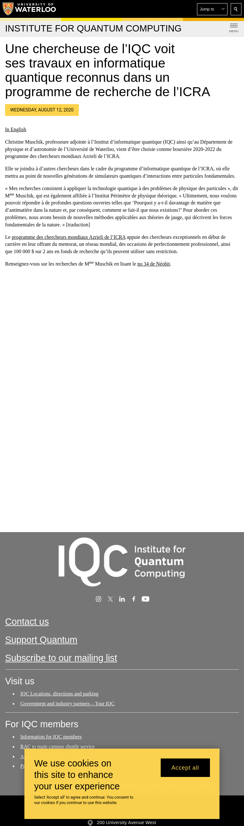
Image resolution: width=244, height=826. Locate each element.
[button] (212, 9)
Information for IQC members (51, 736)
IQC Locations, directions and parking (59, 693)
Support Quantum (41, 640)
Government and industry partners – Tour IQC (67, 703)
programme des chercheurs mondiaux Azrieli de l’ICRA (68, 236)
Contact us (27, 621)
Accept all (185, 768)
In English (15, 129)
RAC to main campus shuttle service (57, 746)
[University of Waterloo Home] (30, 9)
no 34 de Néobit (153, 264)
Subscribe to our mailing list (61, 658)
